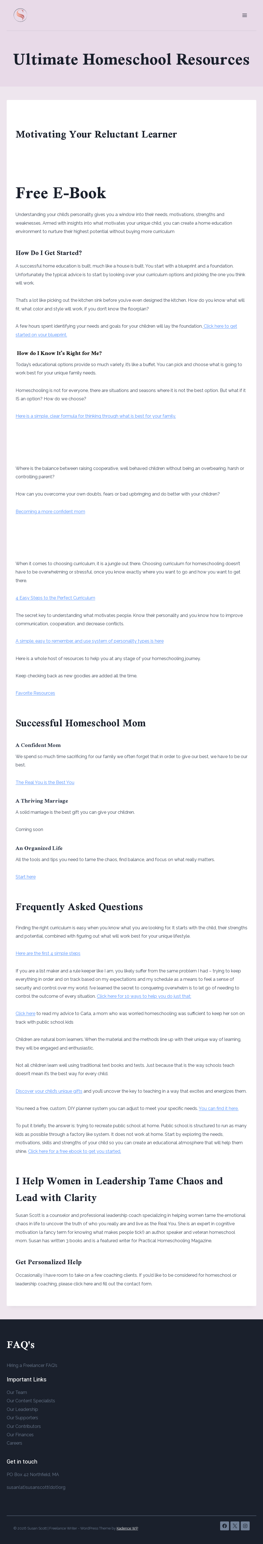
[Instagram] (245, 1525)
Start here (26, 876)
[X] (234, 1525)
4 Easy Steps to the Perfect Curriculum (55, 598)
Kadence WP (127, 1528)
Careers (14, 1443)
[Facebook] (224, 1525)
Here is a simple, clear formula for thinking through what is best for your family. (96, 416)
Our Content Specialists (31, 1400)
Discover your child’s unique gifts (49, 1091)
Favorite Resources (35, 693)
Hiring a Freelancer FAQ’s (32, 1365)
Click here (25, 1013)
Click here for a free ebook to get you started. (74, 1151)
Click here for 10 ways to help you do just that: (144, 996)
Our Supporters (22, 1417)
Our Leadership (22, 1409)
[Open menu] (244, 15)
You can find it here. (219, 1108)
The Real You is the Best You (45, 782)
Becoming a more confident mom (50, 511)
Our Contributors (24, 1426)
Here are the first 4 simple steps (48, 953)
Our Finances (20, 1434)
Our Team (17, 1392)
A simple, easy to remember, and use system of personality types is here (90, 641)
